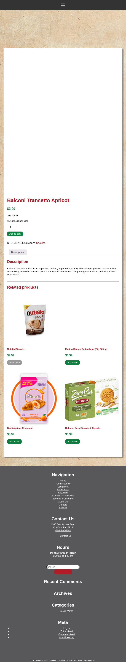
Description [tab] (17, 243)
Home (63, 472)
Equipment (63, 478)
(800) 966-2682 (63, 521)
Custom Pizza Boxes (63, 487)
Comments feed (66, 625)
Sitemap (63, 499)
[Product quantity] (11, 218)
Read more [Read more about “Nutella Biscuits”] (14, 354)
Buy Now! (63, 484)
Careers (63, 496)
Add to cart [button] (72, 354)
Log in (66, 619)
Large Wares (66, 602)
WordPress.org (66, 628)
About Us (63, 493)
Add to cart (15, 225)
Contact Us (65, 527)
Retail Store (63, 481)
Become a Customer (62, 490)
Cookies (40, 234)
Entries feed (66, 622)
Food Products (62, 475)
